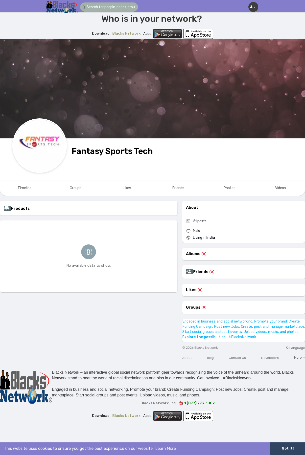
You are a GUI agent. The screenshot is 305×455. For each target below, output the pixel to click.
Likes (191, 290)
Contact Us (237, 357)
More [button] (299, 357)
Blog (210, 357)
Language (295, 347)
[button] (109, 7)
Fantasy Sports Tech (112, 151)
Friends (200, 272)
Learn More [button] (165, 448)
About (187, 357)
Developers (270, 357)
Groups (193, 307)
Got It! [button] (288, 448)
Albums (193, 254)
